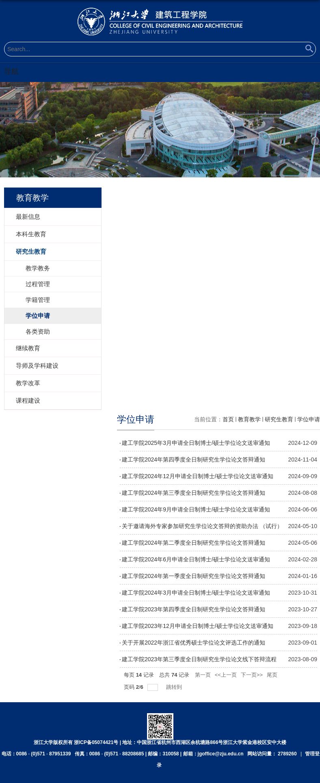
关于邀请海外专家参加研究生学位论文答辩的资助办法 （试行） (202, 526)
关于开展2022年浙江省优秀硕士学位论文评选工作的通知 (193, 642)
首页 (228, 419)
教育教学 (249, 419)
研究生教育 (279, 419)
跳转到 (175, 687)
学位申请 (308, 419)
